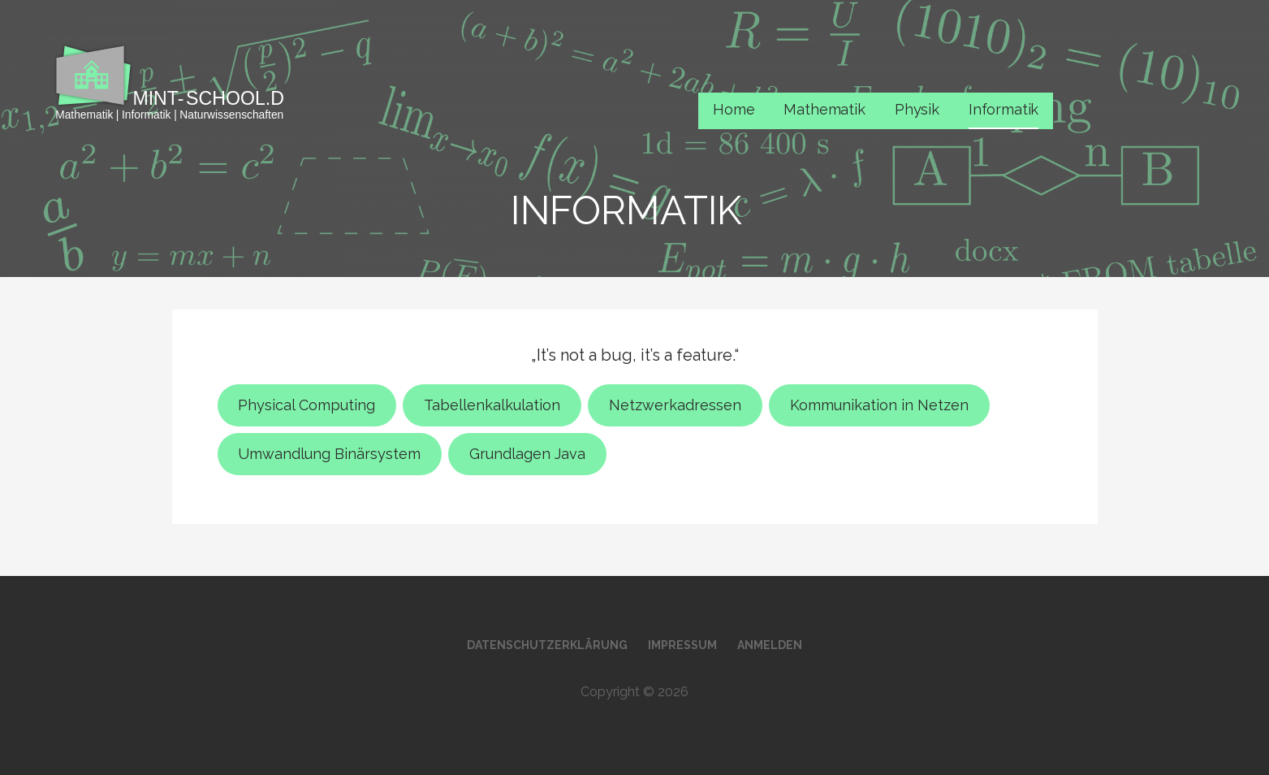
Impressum (682, 645)
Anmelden (769, 645)
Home (733, 109)
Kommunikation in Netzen (879, 404)
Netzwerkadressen (675, 404)
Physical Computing (306, 404)
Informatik (1003, 109)
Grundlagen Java (527, 453)
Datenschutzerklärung (547, 645)
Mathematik (824, 109)
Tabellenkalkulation (492, 404)
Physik (917, 109)
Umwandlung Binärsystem (329, 453)
